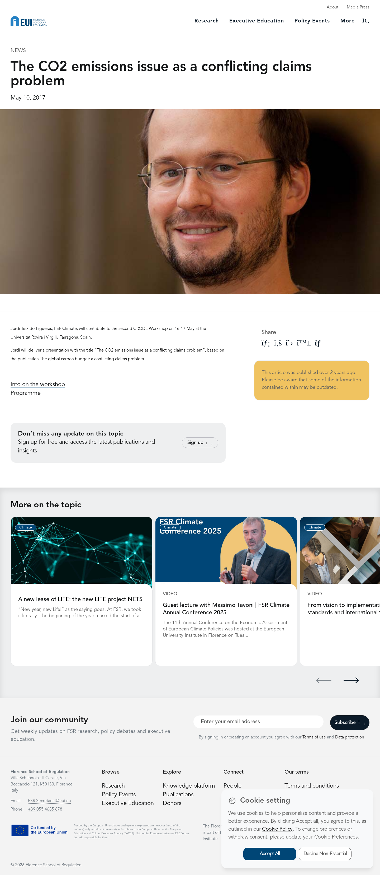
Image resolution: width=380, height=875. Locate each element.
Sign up (200, 442)
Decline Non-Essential (325, 853)
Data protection (349, 737)
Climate (25, 527)
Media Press (358, 7)
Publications (178, 795)
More (347, 21)
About (332, 7)
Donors (172, 803)
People (232, 786)
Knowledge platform (189, 786)
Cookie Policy (277, 829)
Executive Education (128, 803)
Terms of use (314, 737)
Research (206, 21)
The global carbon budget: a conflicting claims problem (92, 359)
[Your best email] (258, 721)
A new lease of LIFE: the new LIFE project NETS (80, 599)
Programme (26, 393)
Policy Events (312, 21)
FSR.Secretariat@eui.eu (49, 801)
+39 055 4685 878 (45, 809)
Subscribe (350, 722)
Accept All (270, 853)
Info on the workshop (38, 384)
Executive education (256, 21)
